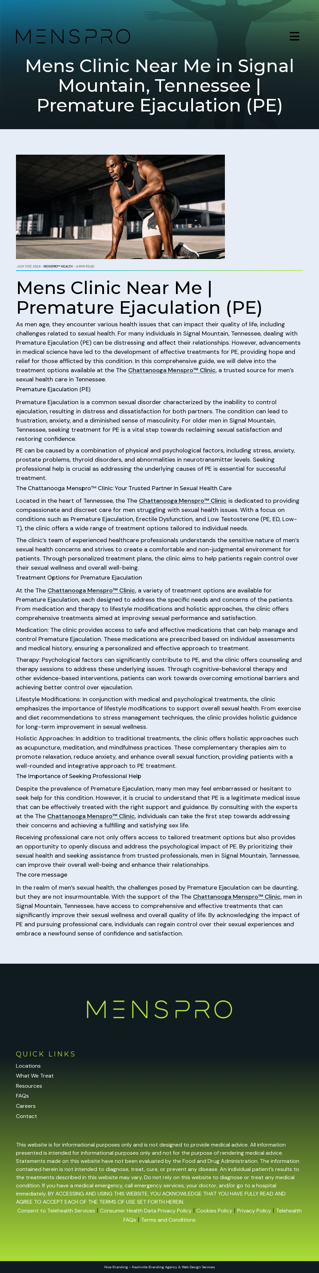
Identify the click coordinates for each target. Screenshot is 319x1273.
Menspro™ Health (58, 266)
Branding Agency (162, 1267)
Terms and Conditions (168, 1219)
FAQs (22, 1095)
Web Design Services (198, 1267)
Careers (26, 1105)
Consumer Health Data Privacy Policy (146, 1210)
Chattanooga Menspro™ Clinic (172, 370)
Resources (29, 1085)
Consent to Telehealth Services (56, 1210)
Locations (28, 1065)
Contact (26, 1116)
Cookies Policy (214, 1210)
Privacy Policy (254, 1210)
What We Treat (35, 1075)
